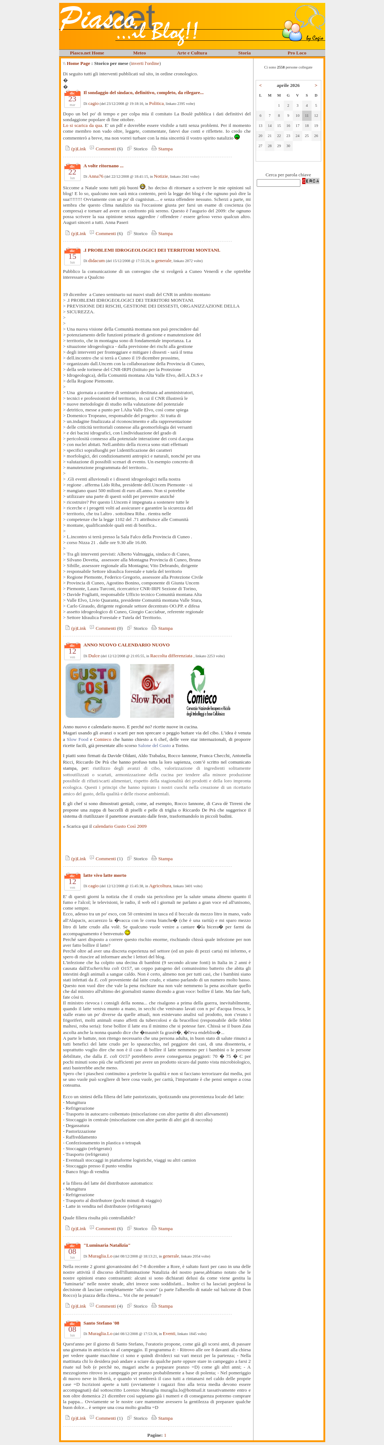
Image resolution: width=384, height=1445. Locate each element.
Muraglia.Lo (100, 1256)
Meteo (139, 53)
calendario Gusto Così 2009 (119, 826)
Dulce (94, 655)
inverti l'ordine (145, 63)
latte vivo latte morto (105, 875)
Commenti (101, 148)
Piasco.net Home (87, 53)
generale (163, 260)
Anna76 (95, 176)
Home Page (78, 63)
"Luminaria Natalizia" (107, 1245)
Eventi (169, 1333)
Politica (156, 103)
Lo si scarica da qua (82, 125)
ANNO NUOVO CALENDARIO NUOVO (127, 645)
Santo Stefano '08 (101, 1323)
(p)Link (74, 148)
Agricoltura (160, 885)
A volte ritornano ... (104, 165)
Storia (244, 53)
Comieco (102, 739)
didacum (96, 260)
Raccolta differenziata (171, 655)
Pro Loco (297, 53)
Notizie (161, 176)
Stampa (161, 148)
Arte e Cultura (192, 53)
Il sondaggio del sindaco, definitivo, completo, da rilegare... (144, 92)
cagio (93, 103)
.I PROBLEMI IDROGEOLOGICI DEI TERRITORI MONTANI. (152, 250)
